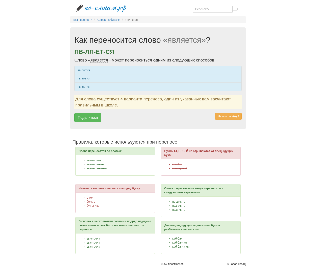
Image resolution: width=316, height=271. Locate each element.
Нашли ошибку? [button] (228, 116)
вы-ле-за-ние (95, 164)
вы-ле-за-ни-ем (97, 168)
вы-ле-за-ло (94, 160)
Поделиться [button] (88, 118)
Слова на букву (108, 19)
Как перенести (82, 19)
